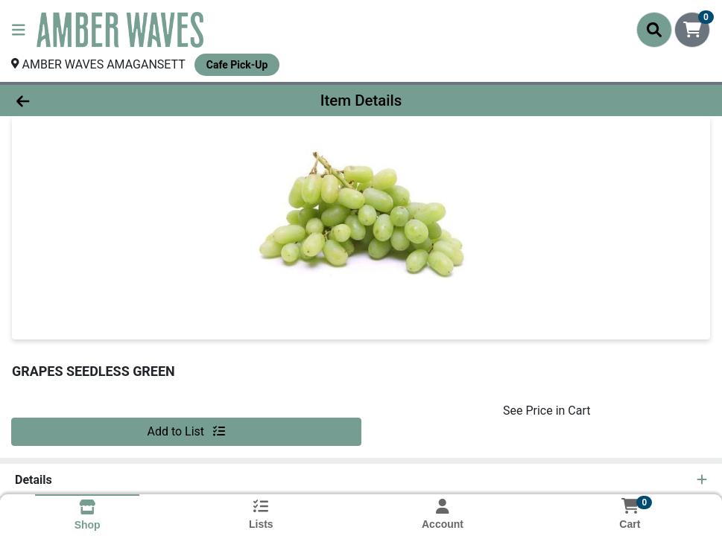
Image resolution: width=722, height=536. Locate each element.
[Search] (654, 30)
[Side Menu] (18, 30)
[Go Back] (99, 100)
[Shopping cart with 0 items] (692, 30)
